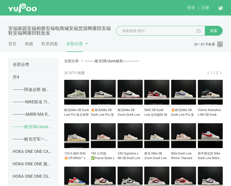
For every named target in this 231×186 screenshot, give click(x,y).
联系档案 (49, 43)
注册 (205, 7)
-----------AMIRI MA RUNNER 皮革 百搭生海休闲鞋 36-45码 (32, 114)
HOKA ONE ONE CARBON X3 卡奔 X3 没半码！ (32, 151)
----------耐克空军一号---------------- (32, 139)
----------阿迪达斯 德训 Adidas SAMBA (32, 89)
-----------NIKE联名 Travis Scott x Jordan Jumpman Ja (32, 101)
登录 (191, 7)
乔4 (16, 77)
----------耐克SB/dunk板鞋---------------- (32, 126)
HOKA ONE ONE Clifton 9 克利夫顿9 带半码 (32, 176)
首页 (12, 43)
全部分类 (74, 43)
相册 (29, 43)
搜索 (213, 31)
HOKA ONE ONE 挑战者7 (32, 163)
